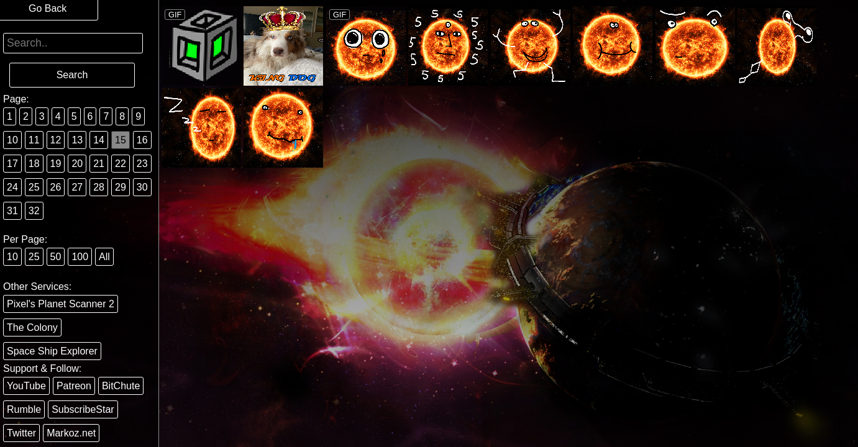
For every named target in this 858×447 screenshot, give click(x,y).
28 (98, 187)
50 (56, 256)
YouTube (26, 386)
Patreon (74, 386)
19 (56, 163)
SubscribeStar (83, 409)
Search (72, 75)
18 (34, 163)
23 (142, 163)
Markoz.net (71, 433)
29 (120, 187)
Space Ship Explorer (52, 351)
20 (77, 163)
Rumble (24, 409)
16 (142, 140)
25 (34, 187)
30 (142, 187)
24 (12, 187)
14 (98, 140)
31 (12, 210)
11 (34, 140)
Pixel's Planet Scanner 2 (60, 304)
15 (120, 140)
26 (56, 187)
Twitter (21, 433)
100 (79, 256)
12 (56, 140)
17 (12, 163)
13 (77, 140)
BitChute (121, 386)
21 (98, 163)
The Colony (32, 327)
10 (12, 140)
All (104, 256)
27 (77, 187)
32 (34, 210)
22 (120, 163)
